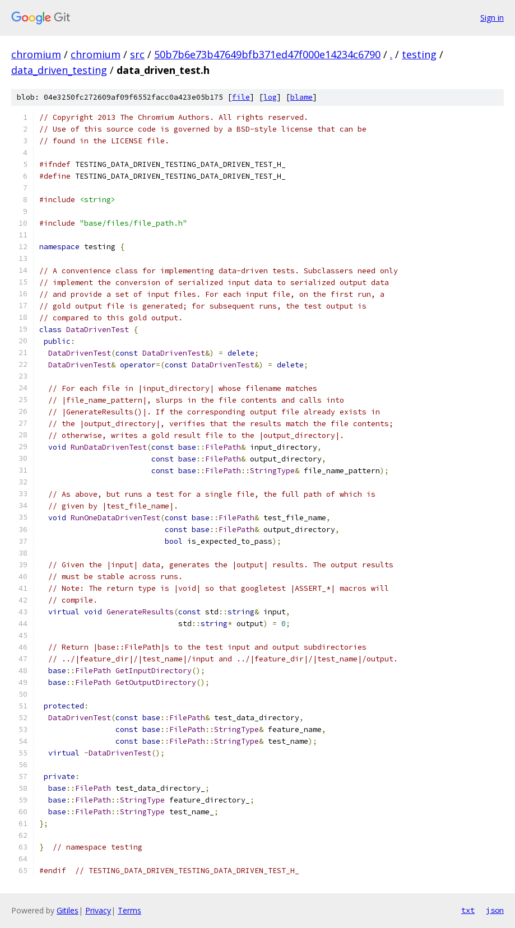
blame (301, 97)
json (495, 910)
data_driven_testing (59, 70)
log (270, 97)
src (137, 54)
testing (419, 54)
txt (468, 910)
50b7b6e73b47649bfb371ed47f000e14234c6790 (267, 54)
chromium (36, 54)
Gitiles (67, 910)
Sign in (492, 17)
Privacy (98, 910)
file (241, 97)
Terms (129, 910)
